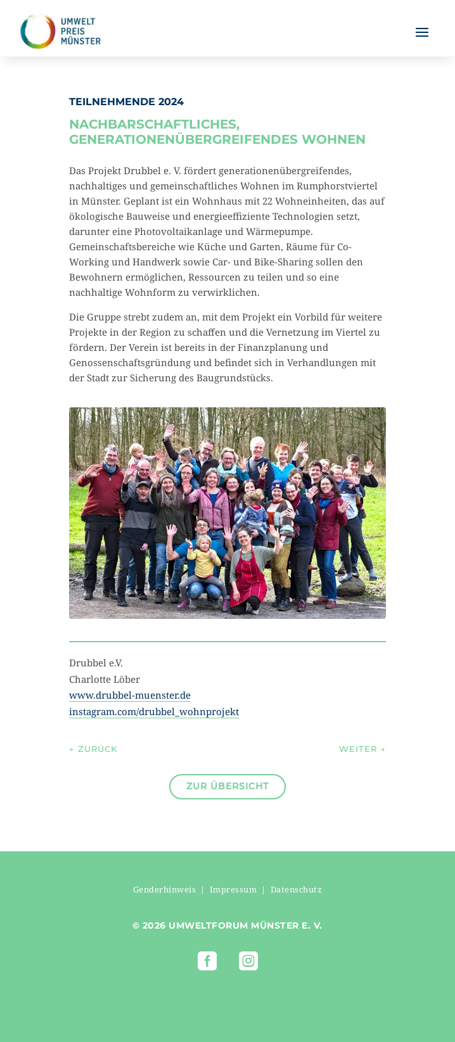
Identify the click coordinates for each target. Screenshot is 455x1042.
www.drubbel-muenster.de (130, 695)
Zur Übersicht (227, 786)
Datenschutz (297, 889)
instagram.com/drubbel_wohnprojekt (154, 711)
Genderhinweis (164, 889)
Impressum (233, 889)
